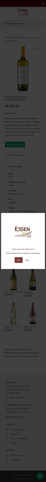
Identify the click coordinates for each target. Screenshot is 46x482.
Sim (18, 260)
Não (27, 260)
